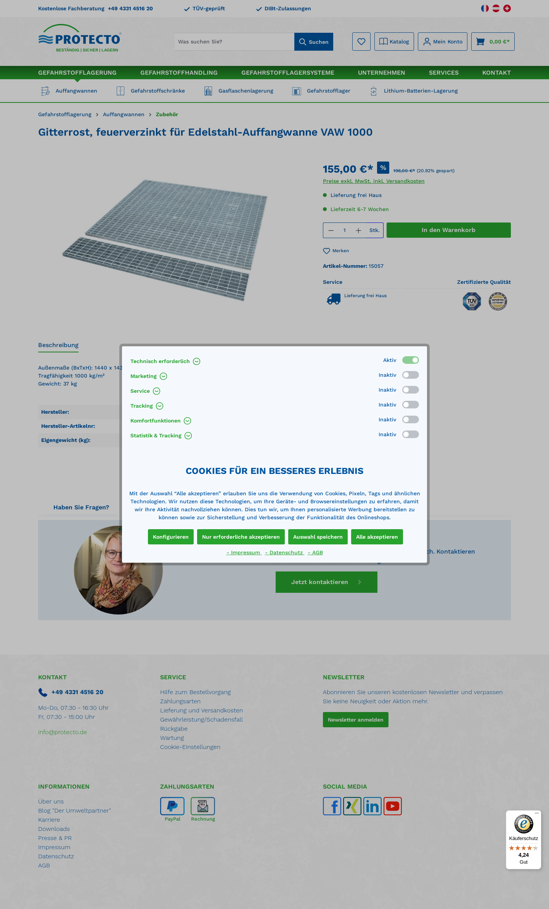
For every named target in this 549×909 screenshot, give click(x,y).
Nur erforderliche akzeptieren (241, 537)
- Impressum (244, 552)
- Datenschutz (285, 552)
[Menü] (536, 814)
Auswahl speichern (318, 537)
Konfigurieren (171, 537)
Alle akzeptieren (377, 537)
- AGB (315, 552)
